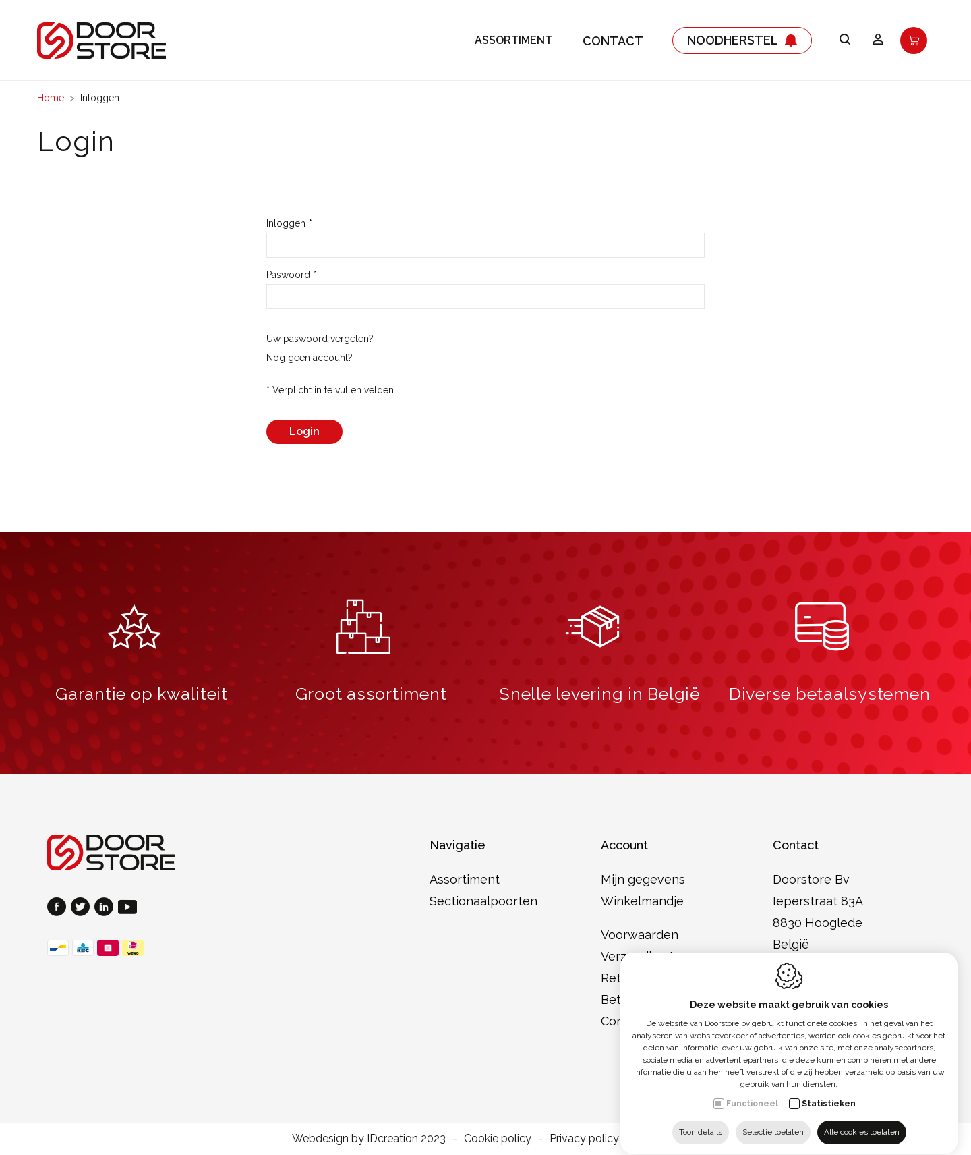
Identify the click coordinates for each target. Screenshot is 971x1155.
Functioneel (752, 1091)
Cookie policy (497, 1138)
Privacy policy (584, 1138)
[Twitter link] (82, 908)
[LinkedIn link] (106, 908)
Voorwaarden (639, 935)
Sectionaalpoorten (483, 901)
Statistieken (829, 1091)
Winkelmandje (642, 901)
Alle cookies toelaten (862, 1119)
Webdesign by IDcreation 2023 (369, 1138)
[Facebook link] (59, 908)
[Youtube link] (127, 908)
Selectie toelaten (773, 1119)
